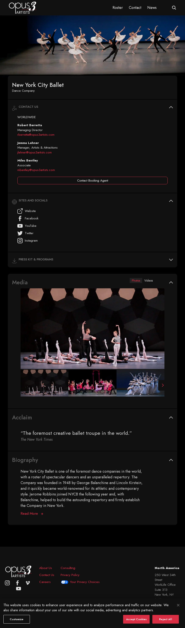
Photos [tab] (132, 280)
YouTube (26, 225)
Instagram (27, 240)
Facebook (27, 218)
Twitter (25, 233)
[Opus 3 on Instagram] (7, 582)
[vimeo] (27, 582)
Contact (135, 7)
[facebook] (17, 582)
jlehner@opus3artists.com (34, 152)
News (152, 7)
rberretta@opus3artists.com (35, 134)
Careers (45, 582)
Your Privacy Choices (85, 582)
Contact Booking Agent (92, 180)
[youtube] (18, 588)
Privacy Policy (70, 575)
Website (26, 211)
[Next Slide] (161, 386)
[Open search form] (174, 8)
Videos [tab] (147, 280)
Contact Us (46, 575)
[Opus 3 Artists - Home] (22, 7)
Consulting (68, 568)
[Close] (178, 609)
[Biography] (32, 514)
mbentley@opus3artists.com (36, 170)
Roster (118, 7)
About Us (45, 568)
